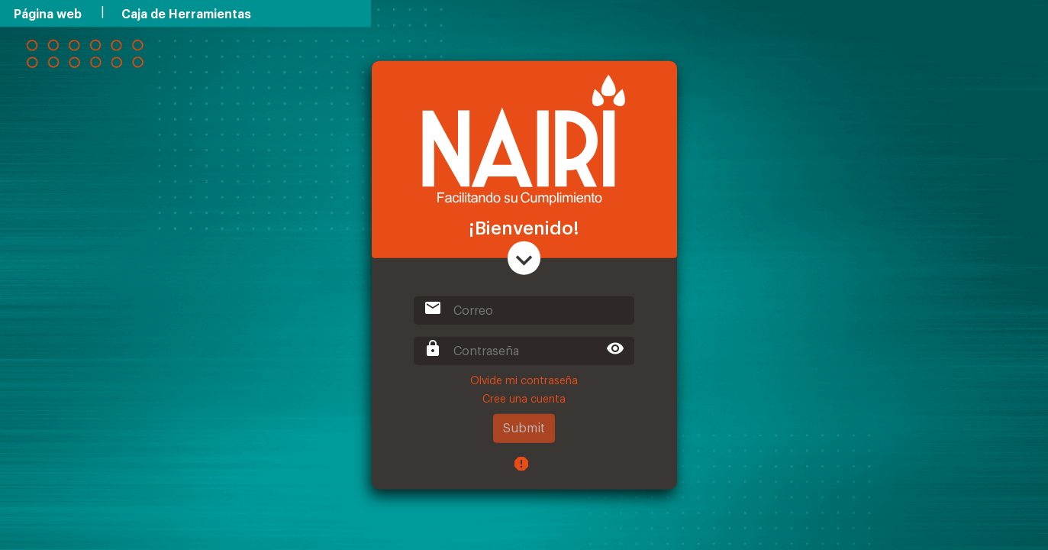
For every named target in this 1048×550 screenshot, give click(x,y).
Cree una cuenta (524, 399)
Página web (48, 14)
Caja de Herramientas (186, 14)
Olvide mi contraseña (524, 381)
